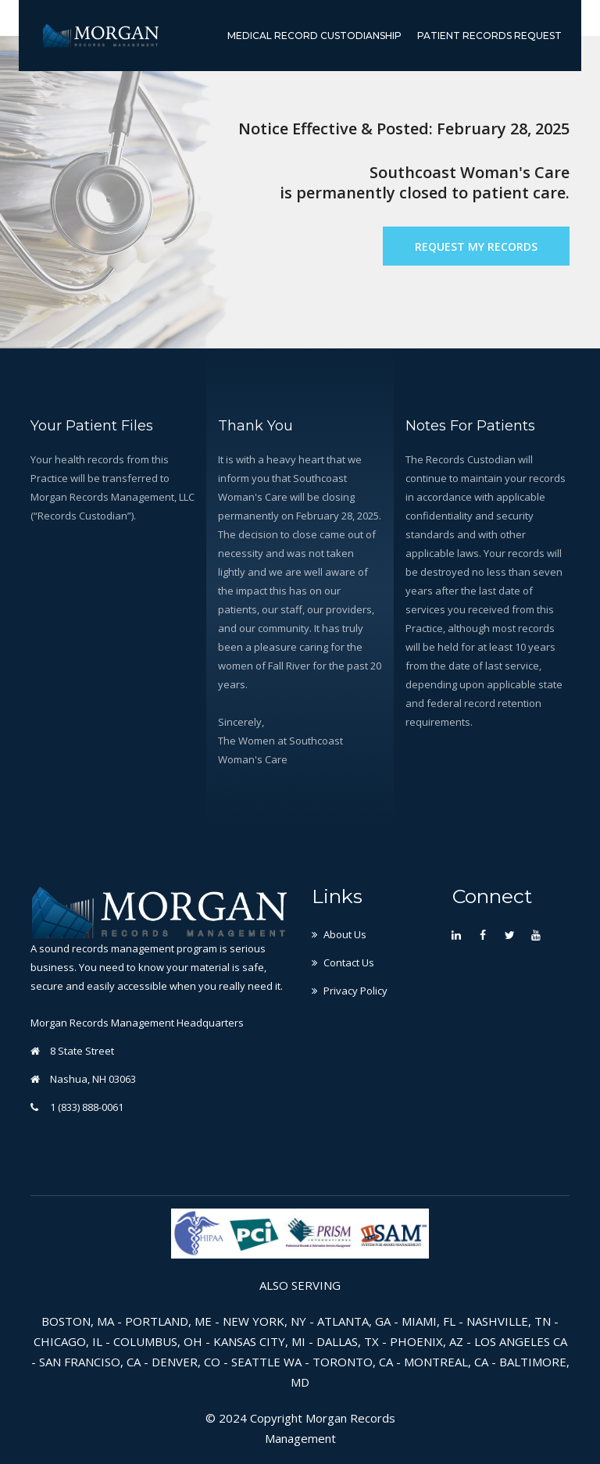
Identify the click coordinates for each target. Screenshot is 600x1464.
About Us (344, 934)
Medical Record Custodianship (314, 35)
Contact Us (348, 962)
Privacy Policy (355, 991)
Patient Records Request (489, 35)
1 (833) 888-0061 (86, 1107)
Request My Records (476, 246)
